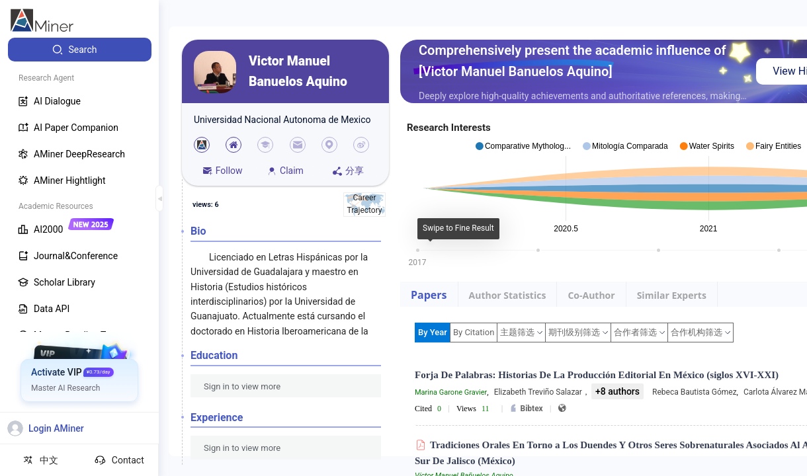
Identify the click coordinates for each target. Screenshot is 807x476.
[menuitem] (79, 49)
